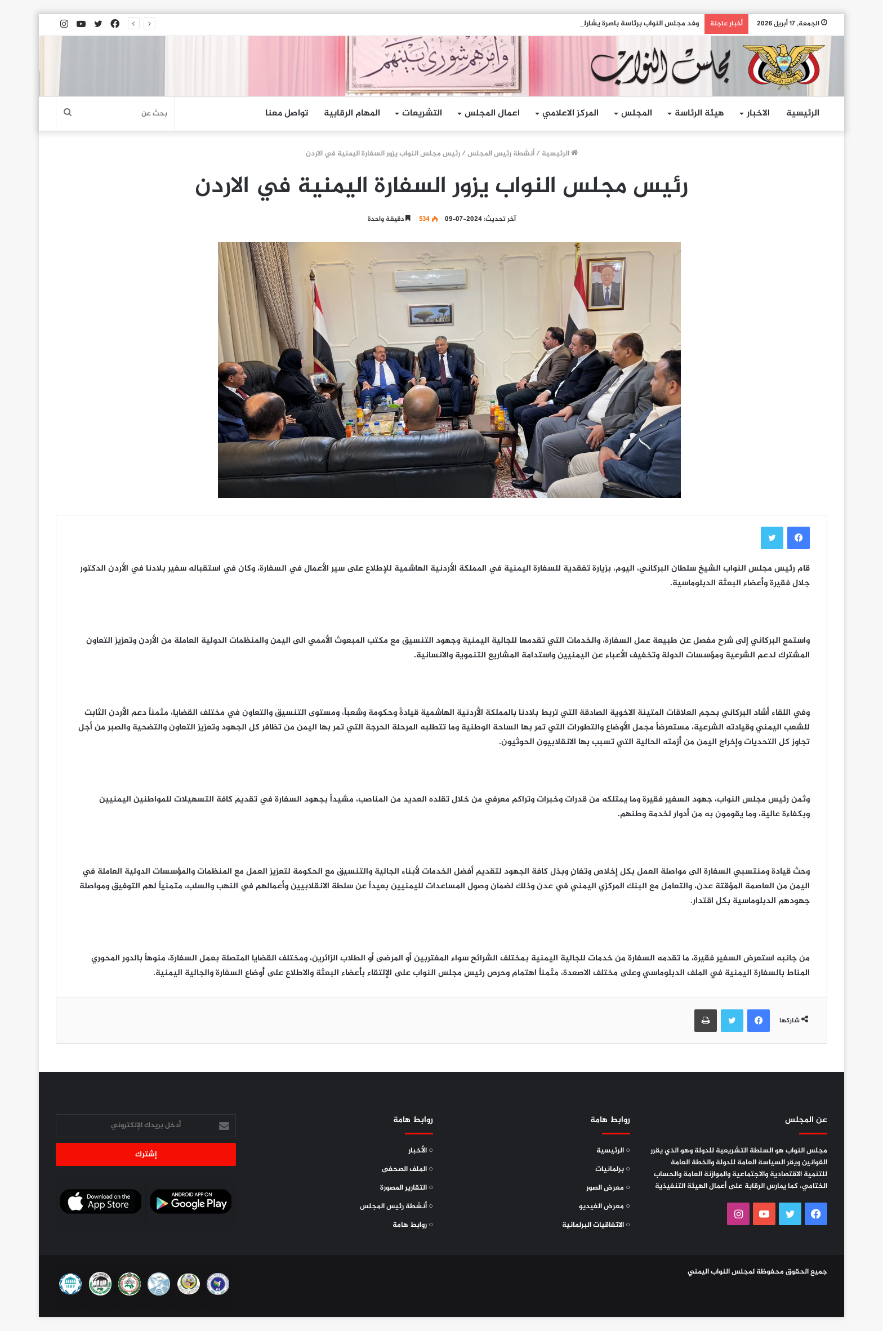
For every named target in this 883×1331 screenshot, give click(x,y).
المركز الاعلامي (570, 113)
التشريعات (422, 113)
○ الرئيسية (613, 1151)
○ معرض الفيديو (604, 1206)
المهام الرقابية (352, 113)
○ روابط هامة (413, 1225)
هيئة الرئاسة (699, 113)
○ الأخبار (420, 1151)
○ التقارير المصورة (406, 1188)
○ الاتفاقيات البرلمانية (596, 1225)
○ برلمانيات (612, 1169)
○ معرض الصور (608, 1188)
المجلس (636, 113)
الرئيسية (802, 113)
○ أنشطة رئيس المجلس (396, 1206)
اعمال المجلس (492, 113)
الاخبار (758, 113)
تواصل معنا (286, 113)
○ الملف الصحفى (407, 1169)
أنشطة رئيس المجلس (500, 154)
